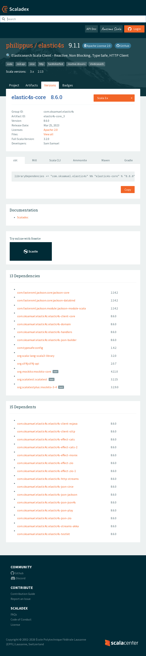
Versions (50, 85)
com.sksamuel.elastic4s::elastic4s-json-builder (46, 340)
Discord (18, 578)
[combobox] (114, 97)
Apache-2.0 (51, 130)
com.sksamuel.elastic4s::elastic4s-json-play (45, 510)
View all (48, 134)
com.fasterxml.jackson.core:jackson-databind (46, 300)
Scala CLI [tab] (55, 160)
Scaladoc (22, 217)
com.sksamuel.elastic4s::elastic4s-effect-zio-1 (46, 471)
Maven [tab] (105, 160)
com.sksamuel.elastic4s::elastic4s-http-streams (48, 479)
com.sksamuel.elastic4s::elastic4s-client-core (46, 316)
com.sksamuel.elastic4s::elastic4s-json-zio (44, 518)
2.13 (40, 71)
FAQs (14, 614)
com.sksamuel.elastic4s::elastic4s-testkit (43, 534)
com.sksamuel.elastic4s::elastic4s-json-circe (45, 486)
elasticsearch (97, 64)
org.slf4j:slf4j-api (28, 363)
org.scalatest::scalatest (32, 379)
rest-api (21, 64)
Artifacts (32, 85)
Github (17, 573)
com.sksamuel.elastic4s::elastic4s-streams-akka (48, 526)
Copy (128, 189)
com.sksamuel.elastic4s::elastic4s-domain (44, 324)
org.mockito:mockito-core (34, 371)
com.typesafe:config (30, 348)
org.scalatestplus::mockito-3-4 (37, 387)
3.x (32, 71)
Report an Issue (21, 599)
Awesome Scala (111, 28)
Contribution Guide (23, 594)
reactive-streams (76, 64)
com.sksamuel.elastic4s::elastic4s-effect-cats (46, 439)
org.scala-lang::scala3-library (35, 356)
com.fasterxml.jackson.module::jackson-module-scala (51, 308)
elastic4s (51, 45)
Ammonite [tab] (80, 160)
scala (9, 64)
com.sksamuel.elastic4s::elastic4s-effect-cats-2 (47, 447)
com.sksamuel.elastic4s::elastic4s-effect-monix (47, 455)
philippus (19, 45)
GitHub (123, 46)
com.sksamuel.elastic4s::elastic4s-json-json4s (46, 502)
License (15, 624)
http (41, 64)
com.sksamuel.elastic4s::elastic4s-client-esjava (47, 423)
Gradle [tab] (128, 160)
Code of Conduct (21, 619)
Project (14, 85)
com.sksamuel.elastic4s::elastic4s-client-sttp (46, 431)
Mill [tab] (34, 160)
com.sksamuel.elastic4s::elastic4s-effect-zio (45, 463)
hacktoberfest (55, 64)
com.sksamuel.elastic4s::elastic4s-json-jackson (47, 494)
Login (134, 29)
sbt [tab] (15, 160)
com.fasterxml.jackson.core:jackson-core (43, 292)
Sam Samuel (51, 143)
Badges (67, 85)
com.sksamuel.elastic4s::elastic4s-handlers (44, 332)
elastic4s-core (29, 97)
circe (32, 64)
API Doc (91, 29)
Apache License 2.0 (97, 46)
